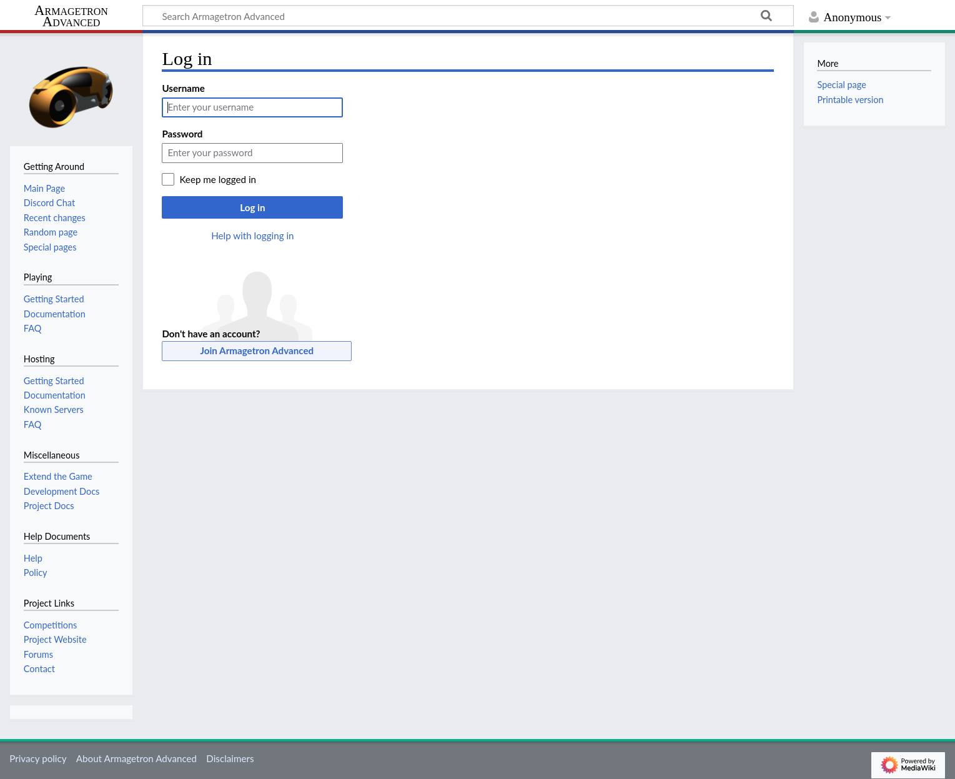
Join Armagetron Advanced (257, 350)
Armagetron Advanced (71, 16)
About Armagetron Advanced (136, 758)
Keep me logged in (217, 179)
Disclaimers (230, 758)
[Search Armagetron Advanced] (468, 16)
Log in (252, 207)
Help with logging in (252, 235)
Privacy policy (37, 758)
